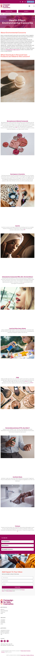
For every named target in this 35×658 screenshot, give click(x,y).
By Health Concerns (7, 549)
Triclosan (17, 526)
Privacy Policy (23, 655)
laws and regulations (5, 632)
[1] (23, 283)
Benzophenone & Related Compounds (17, 121)
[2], (26, 381)
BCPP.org (32, 655)
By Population (6, 541)
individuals (3, 621)
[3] (27, 381)
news (2, 613)
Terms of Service (9, 590)
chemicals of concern (5, 630)
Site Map (28, 655)
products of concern (5, 631)
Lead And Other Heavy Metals (17, 328)
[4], (30, 382)
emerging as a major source (13, 49)
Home (2, 14)
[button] (29, 6)
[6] (32, 382)
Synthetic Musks (17, 477)
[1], (25, 381)
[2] (16, 127)
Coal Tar (17, 226)
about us (2, 609)
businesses (3, 622)
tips (1, 634)
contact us (3, 612)
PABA (17, 377)
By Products (5, 545)
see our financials (4, 610)
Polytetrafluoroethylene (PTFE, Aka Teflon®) (17, 428)
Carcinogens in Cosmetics (17, 174)
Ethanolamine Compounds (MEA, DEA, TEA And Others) (17, 277)
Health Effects (7, 14)
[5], (31, 382)
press (2, 623)
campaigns (3, 619)
